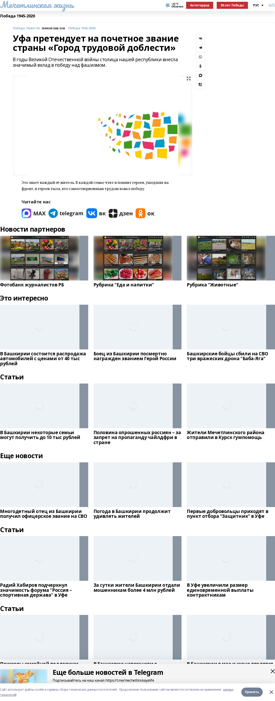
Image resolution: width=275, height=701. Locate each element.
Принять (252, 692)
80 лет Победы (232, 5)
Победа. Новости (26, 28)
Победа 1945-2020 (17, 16)
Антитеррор (199, 5)
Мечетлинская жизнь (36, 4)
